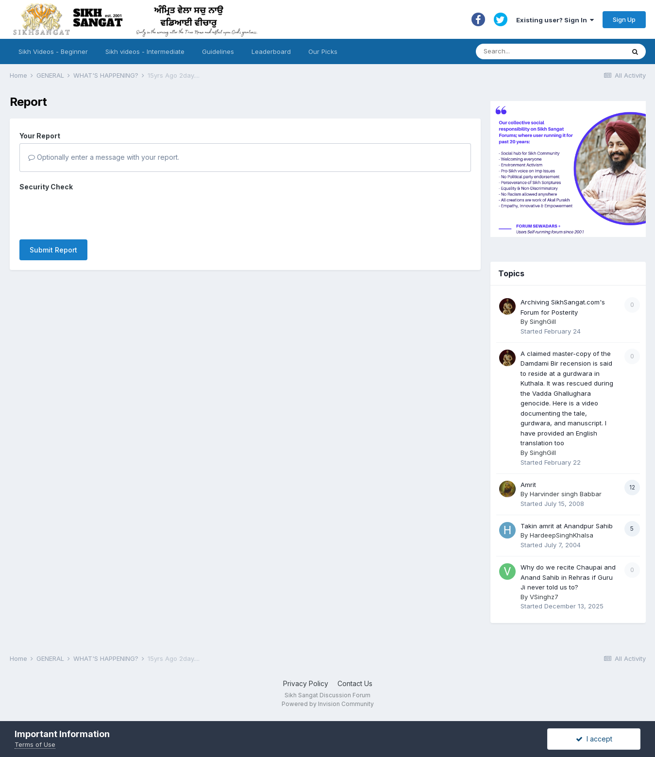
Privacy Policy (305, 683)
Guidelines (218, 51)
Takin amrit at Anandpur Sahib (567, 526)
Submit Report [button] (53, 250)
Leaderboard (271, 51)
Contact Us (354, 683)
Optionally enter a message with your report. (103, 157)
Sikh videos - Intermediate (145, 51)
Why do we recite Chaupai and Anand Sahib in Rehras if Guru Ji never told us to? (568, 577)
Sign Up (624, 19)
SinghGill (543, 321)
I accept (594, 739)
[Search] (540, 51)
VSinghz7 (544, 597)
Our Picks (322, 51)
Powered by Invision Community (328, 703)
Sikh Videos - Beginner (53, 51)
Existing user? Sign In (555, 20)
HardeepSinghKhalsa (561, 535)
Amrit (528, 484)
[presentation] (93, 213)
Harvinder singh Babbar (566, 494)
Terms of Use (35, 744)
